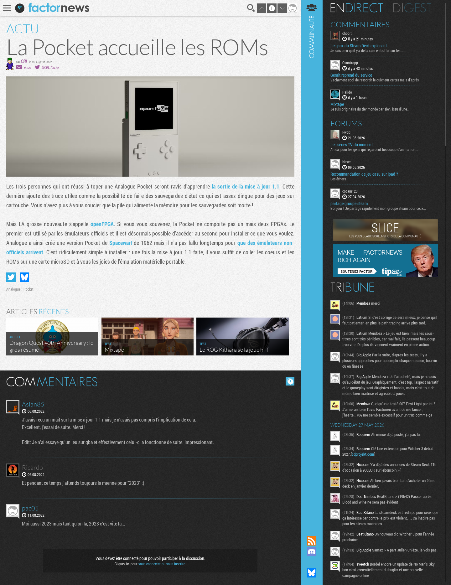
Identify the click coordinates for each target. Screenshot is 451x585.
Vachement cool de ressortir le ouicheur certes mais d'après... (376, 79)
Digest (412, 8)
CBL (24, 61)
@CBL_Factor (50, 67)
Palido (347, 92)
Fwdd (346, 132)
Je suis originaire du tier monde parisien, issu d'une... (370, 108)
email (27, 67)
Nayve (346, 161)
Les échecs (338, 178)
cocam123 (350, 191)
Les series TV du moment (351, 144)
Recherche (251, 8)
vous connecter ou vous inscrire (161, 563)
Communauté (311, 262)
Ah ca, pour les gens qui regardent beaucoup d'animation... (374, 149)
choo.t (347, 33)
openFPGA (102, 224)
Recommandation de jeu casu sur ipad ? (364, 174)
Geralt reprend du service (351, 75)
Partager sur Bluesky (24, 277)
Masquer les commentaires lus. (290, 381)
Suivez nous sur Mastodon (311, 562)
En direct (356, 8)
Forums (346, 123)
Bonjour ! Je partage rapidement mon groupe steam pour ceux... (378, 208)
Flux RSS (311, 541)
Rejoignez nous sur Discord (311, 551)
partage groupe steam (349, 203)
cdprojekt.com (363, 454)
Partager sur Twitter (11, 277)
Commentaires (360, 24)
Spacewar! (120, 242)
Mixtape (337, 104)
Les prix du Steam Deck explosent (358, 45)
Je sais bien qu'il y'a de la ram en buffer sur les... (366, 50)
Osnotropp (350, 62)
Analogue (13, 289)
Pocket (28, 289)
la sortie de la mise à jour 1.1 (245, 186)
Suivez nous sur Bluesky (311, 572)
